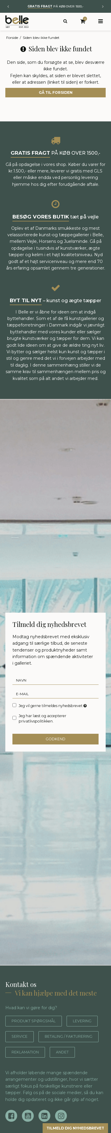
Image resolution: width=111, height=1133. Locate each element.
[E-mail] (55, 693)
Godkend (55, 739)
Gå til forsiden (56, 92)
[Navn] (55, 680)
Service (60, 1036)
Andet (69, 1067)
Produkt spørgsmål (37, 1021)
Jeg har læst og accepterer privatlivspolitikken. (42, 718)
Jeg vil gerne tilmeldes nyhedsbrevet (53, 705)
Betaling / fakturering (41, 1052)
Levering (23, 1036)
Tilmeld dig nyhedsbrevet (69, 1127)
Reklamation (28, 1067)
